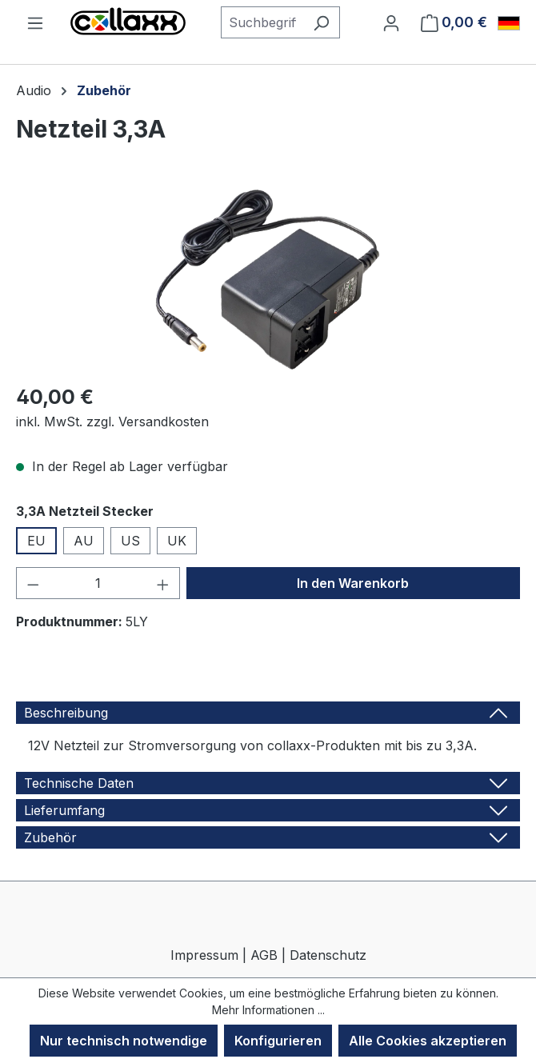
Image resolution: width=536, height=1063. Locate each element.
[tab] (268, 712)
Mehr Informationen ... (268, 1010)
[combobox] (262, 22)
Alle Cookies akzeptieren (427, 1041)
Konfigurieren (278, 1041)
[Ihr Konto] (391, 22)
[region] (268, 280)
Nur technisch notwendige (123, 1041)
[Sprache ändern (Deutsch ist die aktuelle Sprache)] (509, 22)
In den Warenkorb (353, 583)
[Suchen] (321, 22)
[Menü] (35, 22)
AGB (264, 955)
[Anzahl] (98, 583)
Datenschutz (328, 955)
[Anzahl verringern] (33, 583)
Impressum (204, 955)
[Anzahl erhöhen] (163, 583)
